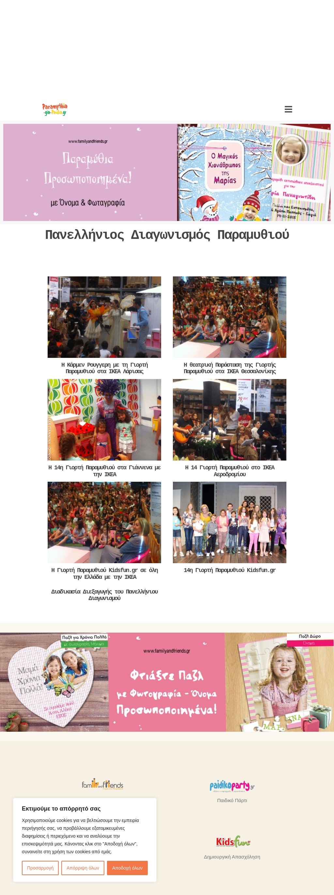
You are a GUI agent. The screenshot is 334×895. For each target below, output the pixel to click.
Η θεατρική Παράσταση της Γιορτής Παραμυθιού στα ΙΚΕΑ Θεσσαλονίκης (230, 368)
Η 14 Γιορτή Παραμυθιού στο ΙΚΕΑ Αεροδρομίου (229, 471)
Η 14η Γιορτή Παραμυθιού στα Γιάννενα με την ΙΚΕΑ (104, 471)
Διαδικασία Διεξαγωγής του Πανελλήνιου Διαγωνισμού (104, 595)
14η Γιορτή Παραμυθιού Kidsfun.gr (230, 570)
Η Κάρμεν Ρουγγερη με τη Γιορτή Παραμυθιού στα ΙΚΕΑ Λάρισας (104, 368)
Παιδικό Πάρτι (232, 800)
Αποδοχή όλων (127, 868)
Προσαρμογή (40, 868)
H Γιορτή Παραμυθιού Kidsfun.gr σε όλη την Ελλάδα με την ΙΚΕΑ (104, 573)
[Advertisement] (167, 49)
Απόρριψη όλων (83, 868)
